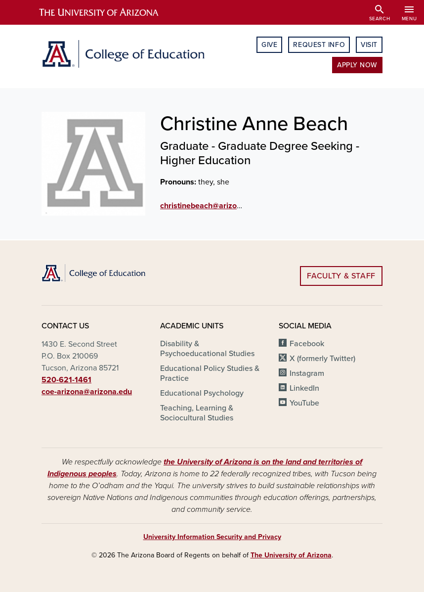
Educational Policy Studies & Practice (209, 373)
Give (269, 45)
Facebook (307, 344)
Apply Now (357, 65)
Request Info (319, 45)
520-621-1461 (66, 380)
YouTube (304, 403)
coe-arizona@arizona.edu (87, 392)
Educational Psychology (202, 393)
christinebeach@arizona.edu (210, 206)
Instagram (307, 373)
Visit (369, 45)
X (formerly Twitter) (322, 359)
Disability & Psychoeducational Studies (207, 349)
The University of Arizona (291, 555)
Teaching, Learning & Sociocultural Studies (196, 413)
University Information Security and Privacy (212, 537)
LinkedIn (304, 388)
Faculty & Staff (341, 276)
